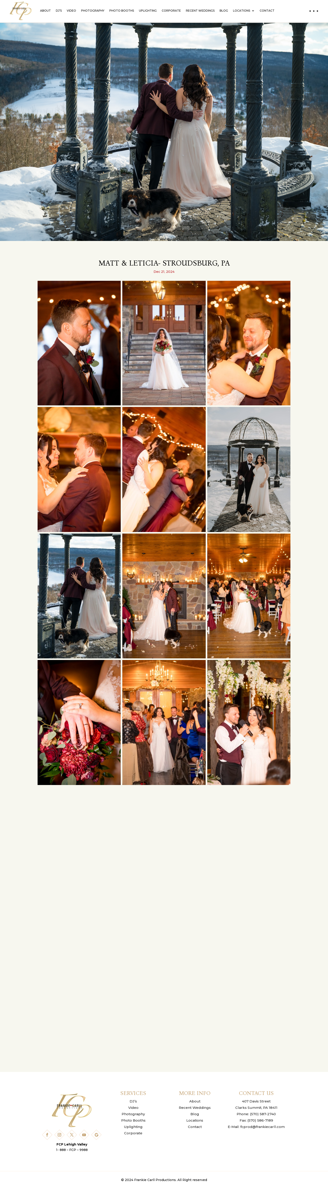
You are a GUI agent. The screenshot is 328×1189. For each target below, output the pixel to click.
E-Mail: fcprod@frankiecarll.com (256, 1127)
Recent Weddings (200, 10)
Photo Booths (121, 10)
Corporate (171, 10)
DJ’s (59, 10)
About (45, 10)
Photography (92, 10)
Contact (267, 10)
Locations (241, 10)
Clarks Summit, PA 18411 (256, 1107)
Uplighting (148, 10)
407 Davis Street (256, 1101)
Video (71, 10)
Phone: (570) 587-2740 (256, 1114)
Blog (224, 10)
